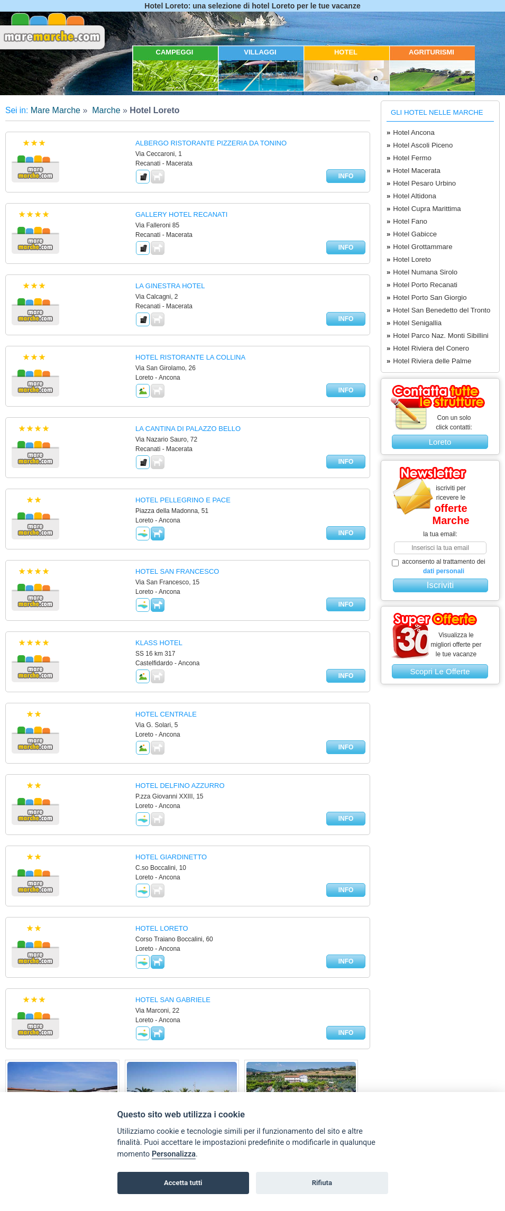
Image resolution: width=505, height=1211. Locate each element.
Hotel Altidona (411, 196)
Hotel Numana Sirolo (422, 272)
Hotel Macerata (413, 171)
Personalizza (174, 1154)
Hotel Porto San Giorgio (427, 298)
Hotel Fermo (409, 158)
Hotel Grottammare (419, 247)
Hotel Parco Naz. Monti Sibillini (438, 336)
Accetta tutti (183, 1183)
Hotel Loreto (409, 259)
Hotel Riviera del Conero (428, 348)
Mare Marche (55, 110)
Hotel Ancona (411, 133)
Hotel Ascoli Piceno (420, 145)
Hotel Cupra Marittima (424, 209)
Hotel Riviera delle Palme (429, 361)
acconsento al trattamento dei (438, 566)
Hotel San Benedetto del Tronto (438, 310)
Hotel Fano (407, 221)
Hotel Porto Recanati (422, 285)
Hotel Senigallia (414, 323)
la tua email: (440, 534)
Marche (105, 110)
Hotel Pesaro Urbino (421, 183)
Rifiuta (322, 1183)
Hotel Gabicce (412, 234)
